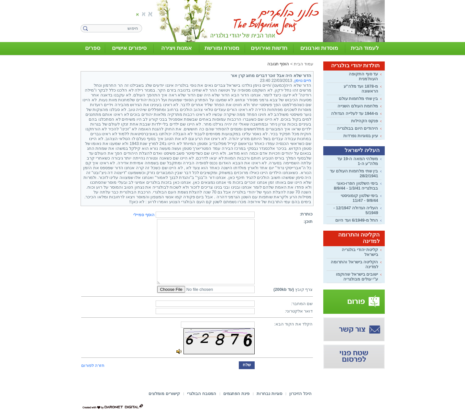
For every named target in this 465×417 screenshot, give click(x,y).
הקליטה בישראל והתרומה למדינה (354, 264)
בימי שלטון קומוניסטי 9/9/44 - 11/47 (359, 198)
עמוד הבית (304, 63)
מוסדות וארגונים (319, 48)
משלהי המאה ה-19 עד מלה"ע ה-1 (357, 161)
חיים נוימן (303, 80)
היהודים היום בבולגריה (357, 128)
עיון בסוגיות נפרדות (360, 135)
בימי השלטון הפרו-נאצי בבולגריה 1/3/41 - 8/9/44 (356, 186)
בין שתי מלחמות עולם (358, 98)
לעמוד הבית (365, 48)
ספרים (92, 48)
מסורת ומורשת (222, 48)
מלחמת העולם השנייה (358, 106)
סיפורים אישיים (129, 48)
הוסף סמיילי (144, 214)
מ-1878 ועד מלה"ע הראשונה (361, 88)
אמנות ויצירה (176, 48)
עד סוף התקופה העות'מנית (363, 76)
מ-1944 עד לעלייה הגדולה (354, 113)
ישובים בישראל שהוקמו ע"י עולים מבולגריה (357, 276)
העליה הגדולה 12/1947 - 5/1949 (355, 210)
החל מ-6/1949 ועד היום (356, 220)
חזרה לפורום (93, 365)
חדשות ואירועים (269, 48)
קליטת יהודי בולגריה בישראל (360, 252)
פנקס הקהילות (364, 120)
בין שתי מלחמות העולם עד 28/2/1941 (354, 173)
